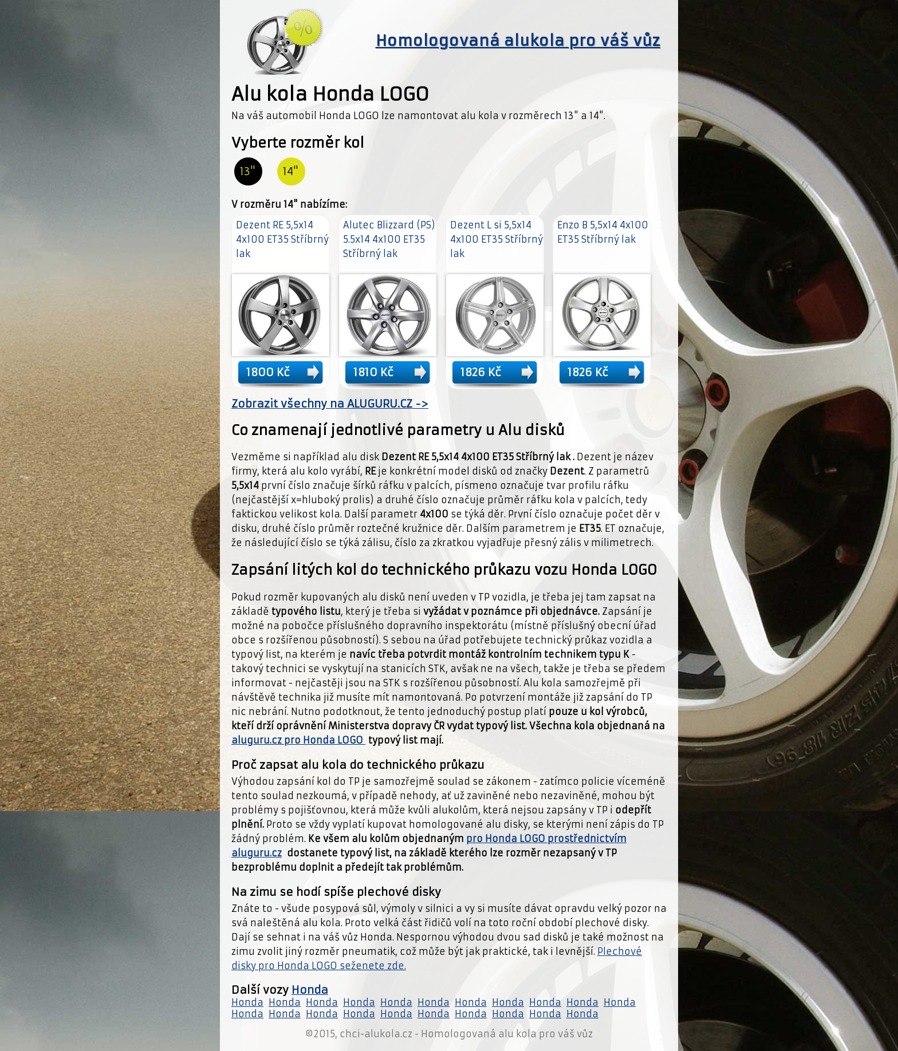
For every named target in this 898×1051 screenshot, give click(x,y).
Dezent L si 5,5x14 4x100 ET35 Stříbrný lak (496, 239)
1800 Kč (268, 372)
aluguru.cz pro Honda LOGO (298, 740)
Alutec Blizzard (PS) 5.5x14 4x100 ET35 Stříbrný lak (389, 239)
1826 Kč (480, 372)
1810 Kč (373, 372)
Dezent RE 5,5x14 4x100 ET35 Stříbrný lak (282, 239)
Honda (310, 990)
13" (247, 171)
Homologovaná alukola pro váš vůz (518, 40)
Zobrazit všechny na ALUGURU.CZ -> (329, 403)
